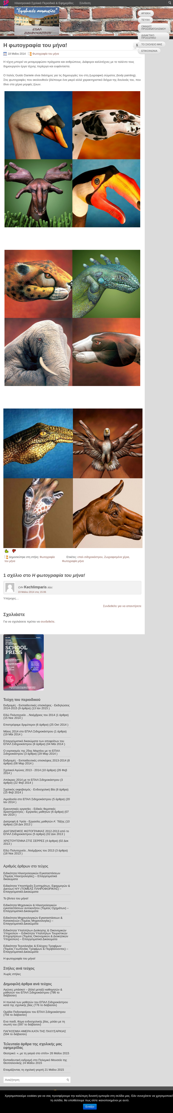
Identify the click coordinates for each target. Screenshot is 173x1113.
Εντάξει (89, 1106)
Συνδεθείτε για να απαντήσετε (122, 606)
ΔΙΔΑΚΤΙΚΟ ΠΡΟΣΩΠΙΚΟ (148, 36)
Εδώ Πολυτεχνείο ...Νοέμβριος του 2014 (29, 715)
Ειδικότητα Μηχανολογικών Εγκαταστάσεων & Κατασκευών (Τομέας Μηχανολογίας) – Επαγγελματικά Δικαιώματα (32, 920)
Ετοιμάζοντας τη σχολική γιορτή (23, 1069)
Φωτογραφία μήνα (73, 561)
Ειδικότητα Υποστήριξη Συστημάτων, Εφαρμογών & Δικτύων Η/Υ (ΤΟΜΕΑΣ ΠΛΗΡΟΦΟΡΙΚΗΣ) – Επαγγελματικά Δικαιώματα (36, 888)
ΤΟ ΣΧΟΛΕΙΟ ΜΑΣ (151, 44)
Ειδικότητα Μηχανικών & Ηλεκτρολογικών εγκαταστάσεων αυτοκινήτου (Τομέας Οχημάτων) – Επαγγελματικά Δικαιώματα (36, 908)
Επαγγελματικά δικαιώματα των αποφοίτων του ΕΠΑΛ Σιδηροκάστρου (33, 742)
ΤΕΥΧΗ (145, 19)
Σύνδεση (85, 3)
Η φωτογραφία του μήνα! (19, 958)
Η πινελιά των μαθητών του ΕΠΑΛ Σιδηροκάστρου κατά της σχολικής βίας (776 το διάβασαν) (35, 1003)
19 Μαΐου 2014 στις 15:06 (32, 592)
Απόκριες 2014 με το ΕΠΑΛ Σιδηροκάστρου (31, 779)
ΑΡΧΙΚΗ (145, 13)
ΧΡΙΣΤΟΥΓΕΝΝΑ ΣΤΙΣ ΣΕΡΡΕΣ (23, 840)
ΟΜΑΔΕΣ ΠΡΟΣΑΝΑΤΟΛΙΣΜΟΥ (153, 27)
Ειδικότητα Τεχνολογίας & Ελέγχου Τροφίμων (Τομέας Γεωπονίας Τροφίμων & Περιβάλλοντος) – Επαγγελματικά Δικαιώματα (35, 948)
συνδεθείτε (48, 621)
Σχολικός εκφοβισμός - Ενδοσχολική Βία (29, 789)
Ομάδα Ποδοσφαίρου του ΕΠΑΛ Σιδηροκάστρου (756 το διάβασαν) (34, 1013)
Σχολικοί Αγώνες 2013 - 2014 (22, 770)
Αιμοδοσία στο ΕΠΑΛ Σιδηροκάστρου (27, 799)
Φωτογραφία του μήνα (46, 53)
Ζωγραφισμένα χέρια (116, 557)
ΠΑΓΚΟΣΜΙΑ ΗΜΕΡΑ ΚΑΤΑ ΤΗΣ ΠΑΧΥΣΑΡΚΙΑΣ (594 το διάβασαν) (34, 1032)
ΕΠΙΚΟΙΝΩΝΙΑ (149, 51)
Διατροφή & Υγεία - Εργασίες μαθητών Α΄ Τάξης (34, 821)
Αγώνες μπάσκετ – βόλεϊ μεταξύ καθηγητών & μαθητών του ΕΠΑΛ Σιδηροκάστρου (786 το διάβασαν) (32, 992)
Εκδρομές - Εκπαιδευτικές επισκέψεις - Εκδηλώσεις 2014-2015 (36, 707)
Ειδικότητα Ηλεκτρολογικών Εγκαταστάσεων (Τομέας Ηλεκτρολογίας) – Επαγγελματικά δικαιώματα (31, 876)
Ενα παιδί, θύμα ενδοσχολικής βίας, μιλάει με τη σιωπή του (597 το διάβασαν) (34, 1023)
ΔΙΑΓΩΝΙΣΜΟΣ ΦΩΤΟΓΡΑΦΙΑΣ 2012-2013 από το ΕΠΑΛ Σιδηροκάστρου (36, 832)
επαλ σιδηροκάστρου (90, 557)
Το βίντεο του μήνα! (15, 898)
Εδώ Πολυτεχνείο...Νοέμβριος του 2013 (28, 850)
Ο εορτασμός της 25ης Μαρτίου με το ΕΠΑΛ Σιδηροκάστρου (31, 752)
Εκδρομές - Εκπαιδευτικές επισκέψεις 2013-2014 (34, 760)
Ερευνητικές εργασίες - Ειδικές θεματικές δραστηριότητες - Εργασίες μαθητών (29, 810)
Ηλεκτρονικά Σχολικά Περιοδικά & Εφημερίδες (44, 3)
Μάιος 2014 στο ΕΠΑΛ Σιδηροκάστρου (28, 731)
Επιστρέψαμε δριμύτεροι (19, 724)
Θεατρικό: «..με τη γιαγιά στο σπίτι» (26, 1053)
